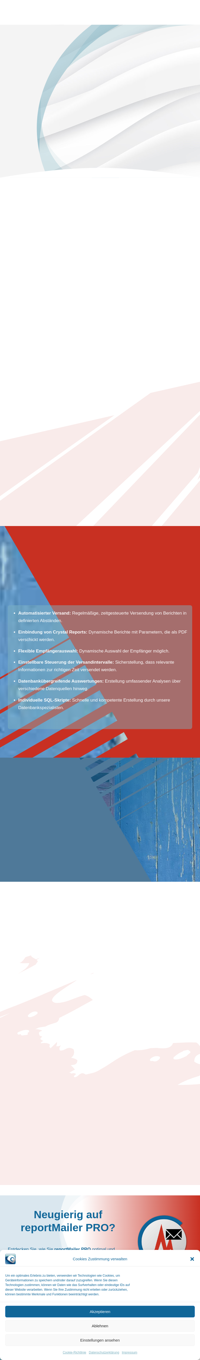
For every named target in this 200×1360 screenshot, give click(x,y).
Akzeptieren (100, 1311)
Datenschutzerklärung (104, 1352)
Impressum (129, 1352)
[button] (192, 1259)
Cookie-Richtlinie (74, 1352)
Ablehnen (100, 1326)
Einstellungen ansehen (100, 1340)
